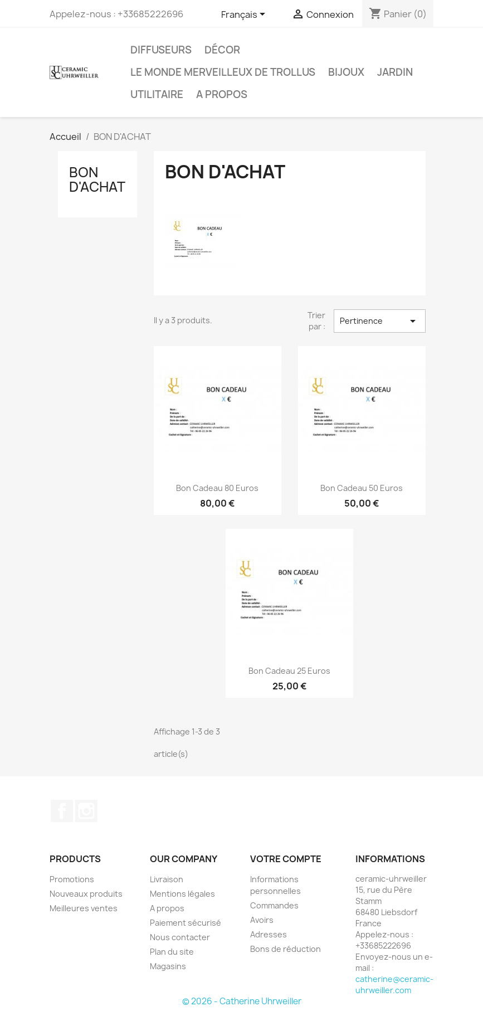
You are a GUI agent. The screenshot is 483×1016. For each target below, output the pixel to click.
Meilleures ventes (84, 908)
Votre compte (285, 859)
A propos (221, 94)
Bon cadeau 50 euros (361, 488)
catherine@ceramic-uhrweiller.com (394, 984)
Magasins (168, 966)
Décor (222, 50)
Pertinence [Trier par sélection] (379, 321)
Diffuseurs (161, 50)
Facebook (62, 811)
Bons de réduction (285, 949)
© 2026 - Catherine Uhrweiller (241, 1001)
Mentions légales (182, 893)
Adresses (268, 934)
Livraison (166, 879)
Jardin (395, 72)
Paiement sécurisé (185, 922)
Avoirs (262, 920)
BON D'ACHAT (97, 179)
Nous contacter (180, 937)
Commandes (274, 905)
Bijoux (346, 72)
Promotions (72, 879)
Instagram (86, 811)
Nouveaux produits (86, 893)
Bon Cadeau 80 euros (217, 488)
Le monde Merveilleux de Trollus (222, 72)
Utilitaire (156, 94)
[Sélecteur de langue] (245, 15)
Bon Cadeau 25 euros (289, 670)
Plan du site (172, 951)
